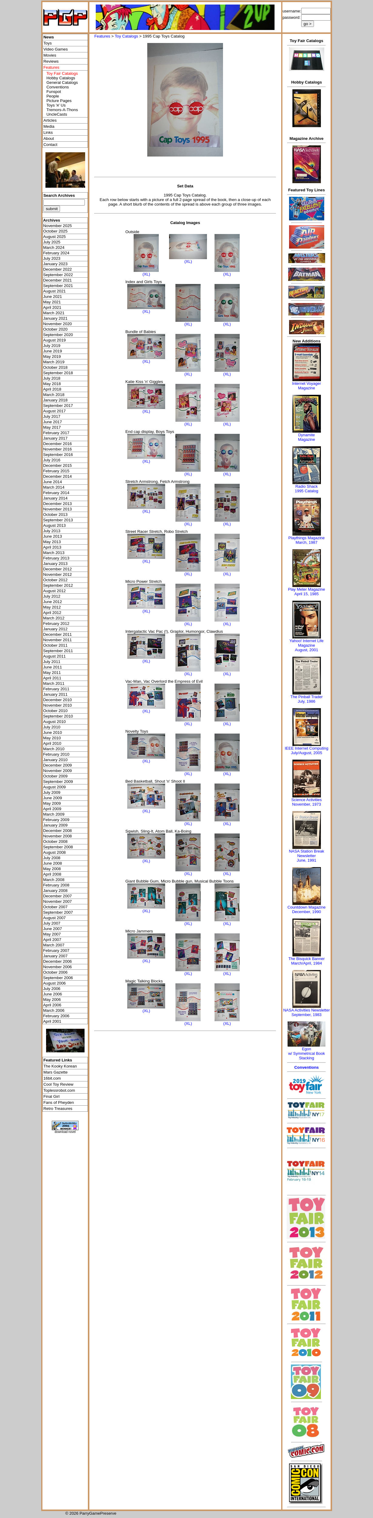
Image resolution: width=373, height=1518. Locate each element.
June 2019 (52, 351)
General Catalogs (62, 82)
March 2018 (53, 394)
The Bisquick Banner (306, 958)
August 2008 (54, 852)
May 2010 (52, 738)
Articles (50, 120)
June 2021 (52, 296)
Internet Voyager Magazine (306, 385)
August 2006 (54, 983)
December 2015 (57, 465)
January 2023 (55, 264)
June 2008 (52, 863)
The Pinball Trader (306, 697)
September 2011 (58, 650)
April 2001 (52, 1021)
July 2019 (51, 345)
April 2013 (52, 547)
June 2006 (52, 994)
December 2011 (57, 634)
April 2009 (52, 809)
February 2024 (56, 253)
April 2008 (52, 874)
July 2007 (51, 923)
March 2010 (53, 749)
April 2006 (52, 1005)
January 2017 (55, 438)
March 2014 (53, 487)
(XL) (146, 274)
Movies (49, 55)
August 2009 (54, 787)
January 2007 (55, 956)
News (48, 37)
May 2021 (52, 302)
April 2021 (52, 307)
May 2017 (52, 427)
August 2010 (54, 721)
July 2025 (51, 242)
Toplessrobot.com (59, 1090)
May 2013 (52, 542)
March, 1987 (306, 542)
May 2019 (52, 356)
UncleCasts (56, 114)
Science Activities (306, 799)
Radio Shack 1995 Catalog (306, 488)
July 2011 (51, 661)
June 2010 (52, 732)
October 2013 (55, 514)
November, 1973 (306, 804)
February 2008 (56, 885)
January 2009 (55, 825)
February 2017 (56, 433)
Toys (47, 43)
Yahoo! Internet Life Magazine (306, 643)
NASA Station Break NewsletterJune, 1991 (306, 856)
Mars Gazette (55, 1072)
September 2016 (58, 454)
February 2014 (56, 492)
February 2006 (56, 1016)
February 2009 (56, 819)
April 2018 (52, 389)
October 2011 (55, 645)
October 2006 (55, 972)
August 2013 (54, 525)
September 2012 (58, 585)
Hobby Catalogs (60, 78)
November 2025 (57, 225)
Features (102, 36)
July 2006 (51, 988)
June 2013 (52, 536)
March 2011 (53, 683)
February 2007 (56, 950)
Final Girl (51, 1096)
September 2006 (58, 977)
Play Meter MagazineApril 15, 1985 (306, 591)
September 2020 (58, 334)
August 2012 (54, 591)
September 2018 (58, 373)
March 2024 (53, 247)
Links (48, 132)
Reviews (50, 61)
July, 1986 (306, 701)
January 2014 (55, 498)
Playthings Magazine (306, 538)
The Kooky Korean (60, 1066)
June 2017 (52, 422)
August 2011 (54, 656)
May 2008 (52, 868)
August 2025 (54, 236)
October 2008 (55, 841)
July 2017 (51, 416)
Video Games (55, 49)
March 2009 (53, 814)
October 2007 (55, 907)
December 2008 (57, 830)
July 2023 (51, 258)
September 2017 (58, 405)
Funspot (53, 91)
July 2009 (51, 792)
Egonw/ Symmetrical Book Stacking (306, 1053)
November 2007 (57, 901)
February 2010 (56, 754)
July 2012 (51, 596)
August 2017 (54, 411)
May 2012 (52, 607)
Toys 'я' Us (55, 105)
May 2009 (52, 803)
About (48, 138)
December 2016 (57, 443)
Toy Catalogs (126, 36)
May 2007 (52, 934)
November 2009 (57, 770)
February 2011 (56, 689)
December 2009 (57, 765)
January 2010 (55, 759)
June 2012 (52, 601)
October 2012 (55, 580)
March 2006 (53, 1010)
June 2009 (52, 798)
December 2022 (57, 269)
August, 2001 (306, 650)
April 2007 (52, 939)
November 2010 (57, 705)
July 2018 (51, 378)
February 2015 (56, 471)
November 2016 (57, 449)
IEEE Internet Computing (306, 748)
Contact (50, 144)
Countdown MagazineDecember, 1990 (307, 909)
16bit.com (52, 1078)
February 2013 (56, 558)
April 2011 (52, 678)
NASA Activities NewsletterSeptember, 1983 (306, 1012)
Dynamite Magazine (306, 437)
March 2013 (53, 552)
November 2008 (57, 836)
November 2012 (57, 574)
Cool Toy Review (58, 1084)
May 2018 (52, 383)
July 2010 (51, 727)
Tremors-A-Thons (62, 109)
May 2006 (52, 999)
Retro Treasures (57, 1108)
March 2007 (53, 945)
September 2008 (58, 847)
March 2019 (53, 362)
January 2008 (55, 890)
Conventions (57, 87)
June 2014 (52, 482)
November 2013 (57, 509)
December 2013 (57, 503)
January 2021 (55, 318)
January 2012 (55, 629)
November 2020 (57, 324)
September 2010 (58, 716)
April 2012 (52, 612)
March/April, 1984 (306, 963)
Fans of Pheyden (58, 1102)
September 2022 (58, 274)
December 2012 (57, 569)
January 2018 (55, 400)
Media (48, 126)
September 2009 (58, 781)
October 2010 (55, 710)
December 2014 (57, 476)
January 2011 (55, 694)
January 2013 (55, 563)
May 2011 (52, 672)
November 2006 (57, 967)
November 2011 (57, 640)
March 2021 (53, 313)
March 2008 (53, 879)
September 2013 (58, 520)
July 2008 (51, 858)
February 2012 (56, 623)
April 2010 (52, 743)
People (52, 96)
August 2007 (54, 918)
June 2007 (52, 928)
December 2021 (57, 280)
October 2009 (55, 776)
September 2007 (58, 912)
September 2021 (58, 285)
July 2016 (51, 460)
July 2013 (51, 531)
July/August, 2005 (306, 753)
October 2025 (55, 231)
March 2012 (53, 618)
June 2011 (52, 667)
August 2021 (54, 291)
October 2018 (55, 367)
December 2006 (57, 961)
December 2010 (57, 700)
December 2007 (57, 896)
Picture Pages (59, 100)
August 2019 (54, 340)
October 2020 (55, 329)
